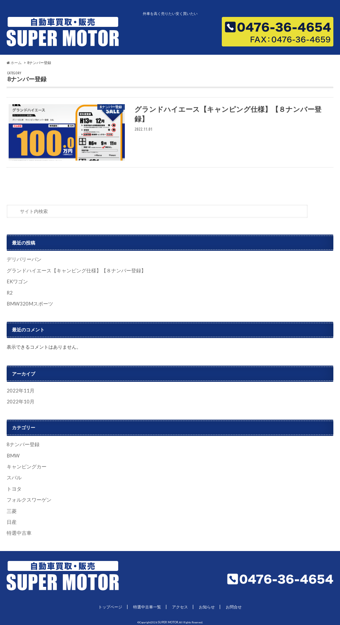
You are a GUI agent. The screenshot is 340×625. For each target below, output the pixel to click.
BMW (13, 454)
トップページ (107, 603)
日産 (11, 519)
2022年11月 (19, 390)
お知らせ (209, 603)
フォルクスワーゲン (27, 498)
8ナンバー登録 (22, 444)
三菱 (11, 508)
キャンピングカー (25, 465)
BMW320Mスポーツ (28, 304)
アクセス (181, 603)
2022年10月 (19, 401)
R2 (9, 293)
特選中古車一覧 (146, 603)
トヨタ (14, 487)
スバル (14, 476)
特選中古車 (18, 530)
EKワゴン (17, 283)
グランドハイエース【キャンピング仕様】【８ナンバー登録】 (72, 272)
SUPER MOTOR (168, 618)
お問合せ (237, 603)
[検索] (322, 214)
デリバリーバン (23, 261)
